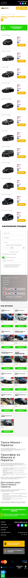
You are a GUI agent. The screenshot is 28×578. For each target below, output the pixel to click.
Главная (2, 14)
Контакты (4, 535)
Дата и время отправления (14, 245)
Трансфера (4, 524)
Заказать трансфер (23, 8)
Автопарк (4, 530)
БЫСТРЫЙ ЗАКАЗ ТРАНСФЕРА (12, 28)
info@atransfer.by (22, 532)
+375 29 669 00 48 (22, 1)
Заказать (7, 326)
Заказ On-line (5, 527)
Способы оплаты (6, 532)
